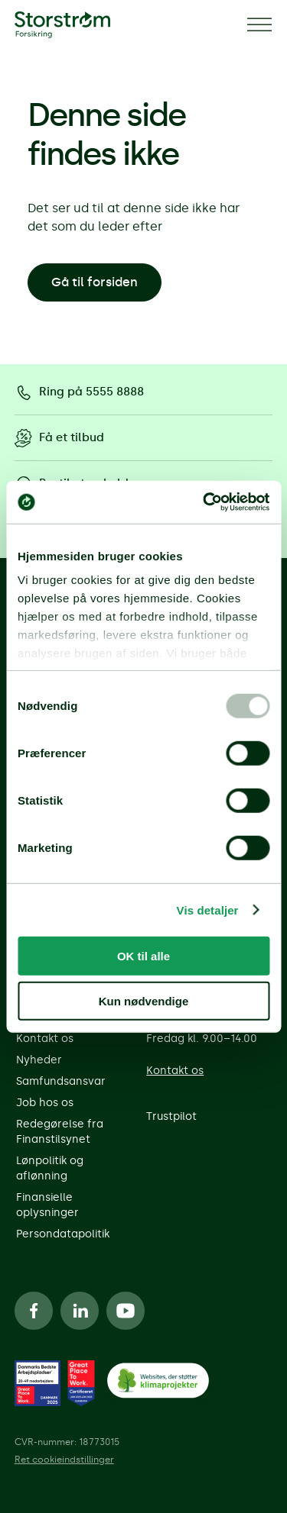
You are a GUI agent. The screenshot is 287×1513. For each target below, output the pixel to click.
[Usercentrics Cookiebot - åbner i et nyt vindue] (204, 502)
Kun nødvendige (144, 1000)
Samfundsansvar (61, 1081)
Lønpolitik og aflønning (49, 1168)
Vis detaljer (208, 909)
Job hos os (44, 1102)
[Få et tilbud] (144, 438)
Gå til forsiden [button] (94, 282)
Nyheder (39, 1059)
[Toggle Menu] (259, 25)
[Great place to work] (37, 1383)
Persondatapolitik (62, 1233)
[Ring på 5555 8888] (144, 392)
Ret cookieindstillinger (64, 1459)
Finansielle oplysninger (47, 1205)
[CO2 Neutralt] (158, 1383)
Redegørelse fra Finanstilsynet (59, 1132)
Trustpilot (171, 1116)
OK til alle (143, 956)
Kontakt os (44, 1038)
